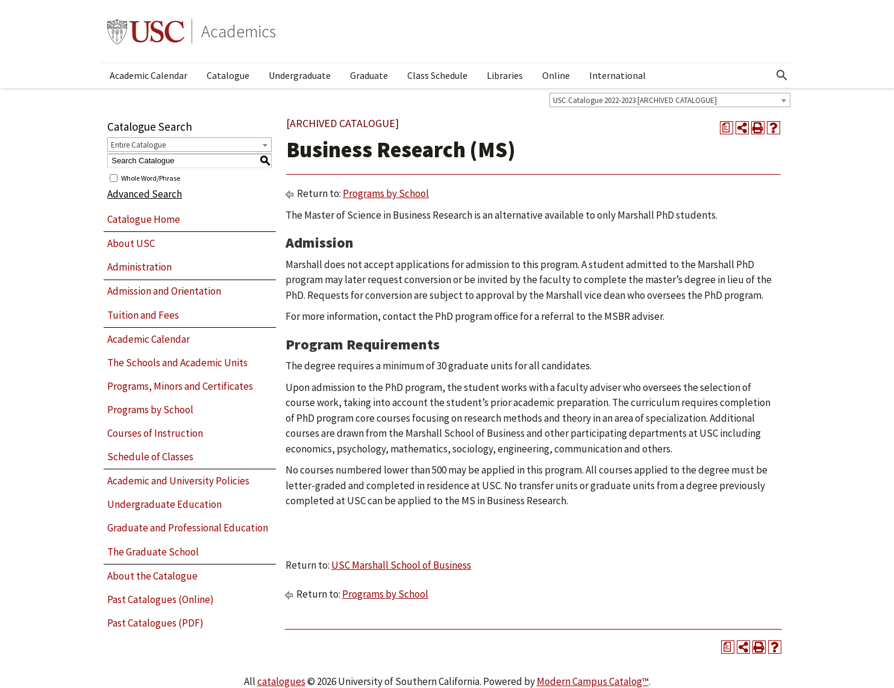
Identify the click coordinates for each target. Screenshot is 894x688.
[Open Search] (782, 75)
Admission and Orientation (164, 291)
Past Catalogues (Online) (160, 599)
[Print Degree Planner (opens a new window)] (726, 127)
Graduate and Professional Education (187, 527)
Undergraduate (300, 75)
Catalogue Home (143, 219)
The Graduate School (153, 551)
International (617, 75)
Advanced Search (144, 194)
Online (556, 75)
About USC (131, 243)
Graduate (369, 75)
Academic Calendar (148, 75)
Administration (139, 267)
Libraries (505, 75)
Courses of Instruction (155, 433)
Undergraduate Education (164, 504)
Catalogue (228, 75)
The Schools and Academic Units (177, 362)
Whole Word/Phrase (150, 177)
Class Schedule (437, 75)
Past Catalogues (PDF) (155, 623)
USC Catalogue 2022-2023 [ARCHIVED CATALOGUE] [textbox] (635, 100)
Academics (238, 31)
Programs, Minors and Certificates (180, 386)
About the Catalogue (152, 576)
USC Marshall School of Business (401, 565)
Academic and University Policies (178, 480)
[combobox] (669, 100)
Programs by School (150, 409)
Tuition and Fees (143, 315)
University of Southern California (145, 31)
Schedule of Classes (150, 456)
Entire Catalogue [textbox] (138, 145)
